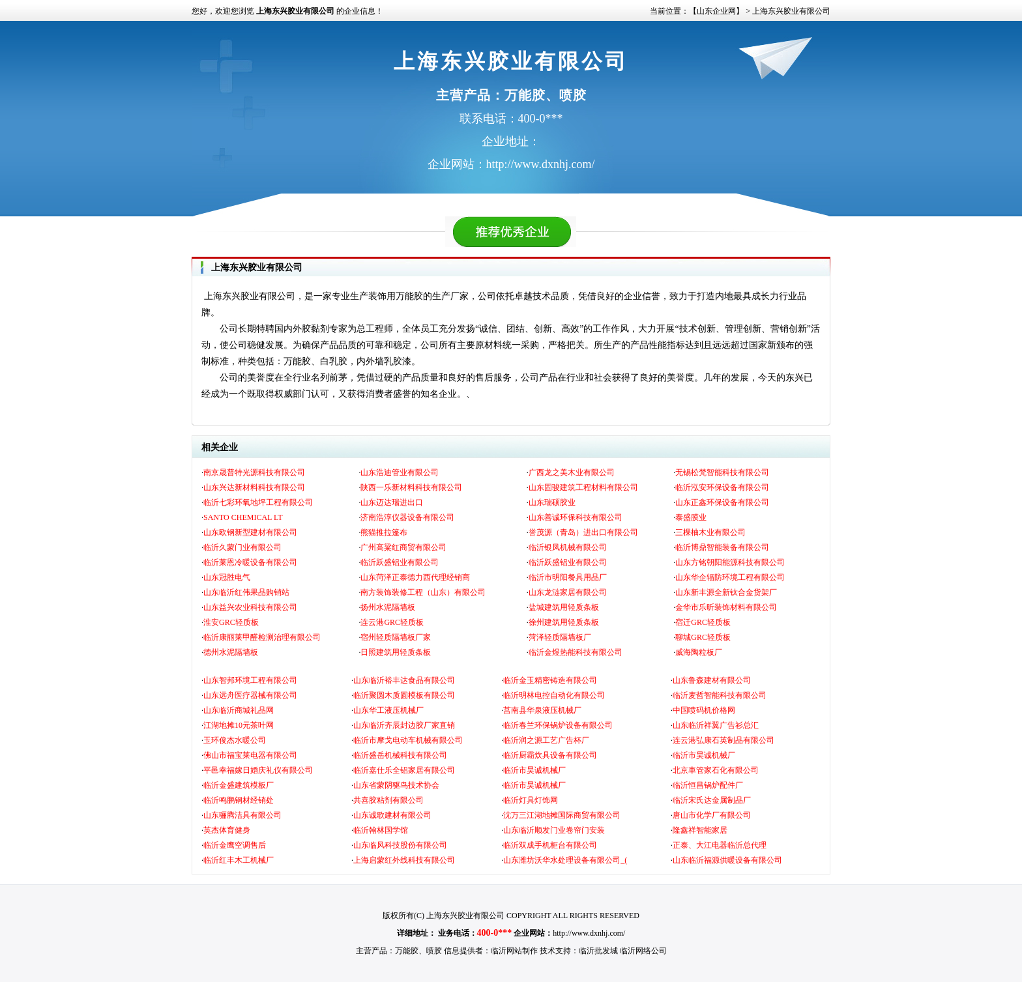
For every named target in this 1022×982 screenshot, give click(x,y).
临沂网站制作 (514, 950)
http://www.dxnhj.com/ (589, 933)
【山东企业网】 (716, 11)
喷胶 (434, 950)
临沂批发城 (598, 950)
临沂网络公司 (643, 950)
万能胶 (406, 950)
